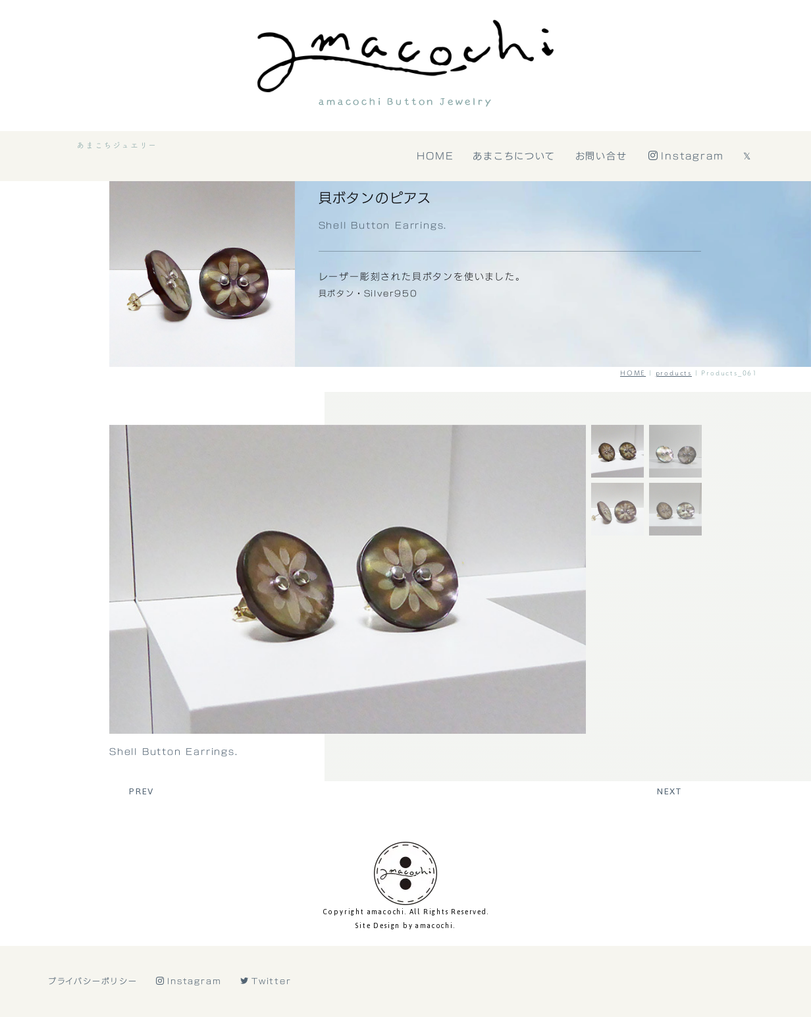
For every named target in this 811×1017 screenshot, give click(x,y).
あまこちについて (515, 156)
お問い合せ (602, 156)
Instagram (687, 156)
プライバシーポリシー (93, 981)
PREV (141, 791)
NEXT (669, 791)
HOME (436, 156)
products (674, 373)
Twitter (265, 981)
